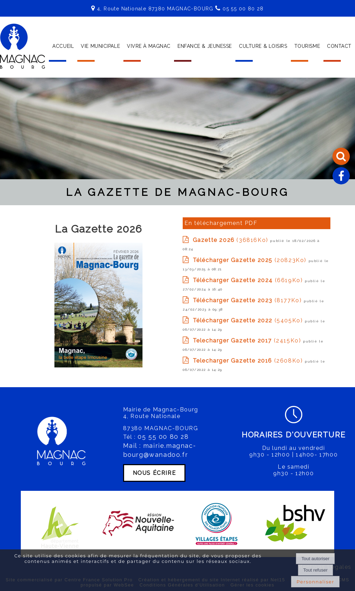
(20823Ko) (251, 260)
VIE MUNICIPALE (100, 46)
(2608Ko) (249, 360)
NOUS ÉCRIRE (154, 473)
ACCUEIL (63, 46)
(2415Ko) (248, 340)
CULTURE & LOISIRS (263, 46)
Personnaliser (315, 581)
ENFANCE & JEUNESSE (205, 46)
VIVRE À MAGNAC (149, 46)
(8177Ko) (248, 300)
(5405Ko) (249, 320)
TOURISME (307, 46)
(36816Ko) (231, 240)
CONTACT (339, 46)
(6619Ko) (249, 280)
